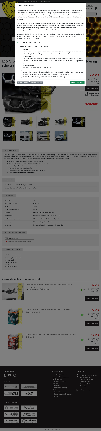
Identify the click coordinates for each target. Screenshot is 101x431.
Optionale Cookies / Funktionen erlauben (34, 46)
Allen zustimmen (77, 82)
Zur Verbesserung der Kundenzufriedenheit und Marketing (44, 77)
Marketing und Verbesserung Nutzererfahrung (37, 66)
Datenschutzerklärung (52, 30)
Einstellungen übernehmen (36, 83)
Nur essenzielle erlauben (23, 83)
